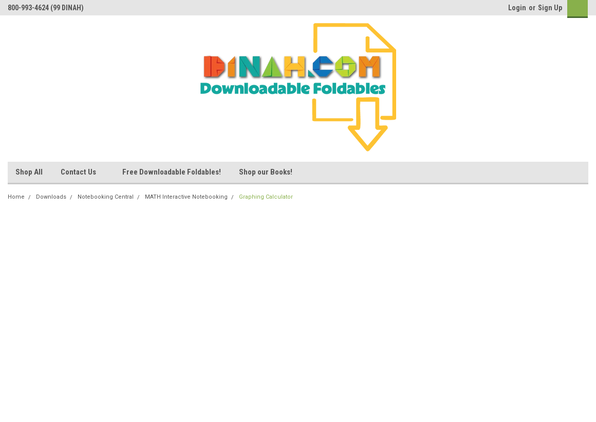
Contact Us (82, 172)
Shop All (29, 172)
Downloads (51, 197)
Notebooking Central (106, 197)
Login (517, 8)
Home (16, 197)
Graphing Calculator (266, 197)
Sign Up (550, 8)
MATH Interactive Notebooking (186, 197)
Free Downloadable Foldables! (171, 172)
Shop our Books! (265, 172)
